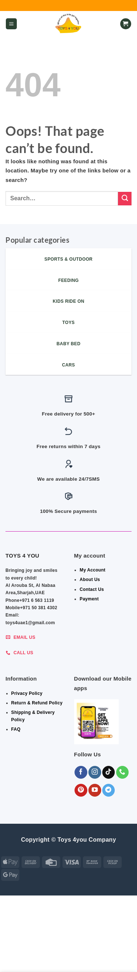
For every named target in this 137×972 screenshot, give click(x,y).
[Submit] (125, 198)
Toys (70, 954)
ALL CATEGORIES (44, 944)
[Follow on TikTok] (108, 772)
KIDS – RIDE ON (98, 954)
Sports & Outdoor (69, 959)
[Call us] (122, 772)
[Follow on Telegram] (108, 790)
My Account (93, 570)
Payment (89, 599)
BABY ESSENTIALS (36, 949)
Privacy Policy (27, 693)
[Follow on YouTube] (94, 790)
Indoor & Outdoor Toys (92, 949)
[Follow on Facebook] (81, 772)
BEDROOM (98, 944)
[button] (11, 24)
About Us (90, 579)
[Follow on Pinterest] (81, 790)
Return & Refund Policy (37, 702)
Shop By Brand (40, 954)
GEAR (75, 944)
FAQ (16, 729)
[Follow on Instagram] (94, 772)
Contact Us (92, 589)
